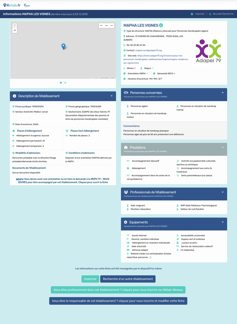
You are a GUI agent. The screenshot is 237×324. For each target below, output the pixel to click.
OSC (111, 25)
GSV (101, 25)
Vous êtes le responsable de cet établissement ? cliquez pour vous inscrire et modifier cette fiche (118, 301)
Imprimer (90, 279)
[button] (63, 46)
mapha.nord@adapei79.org (148, 50)
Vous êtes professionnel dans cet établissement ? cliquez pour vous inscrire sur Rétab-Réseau (118, 290)
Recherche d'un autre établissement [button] (128, 279)
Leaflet (95, 78)
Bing (106, 25)
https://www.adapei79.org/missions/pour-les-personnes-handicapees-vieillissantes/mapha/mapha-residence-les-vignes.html (156, 59)
